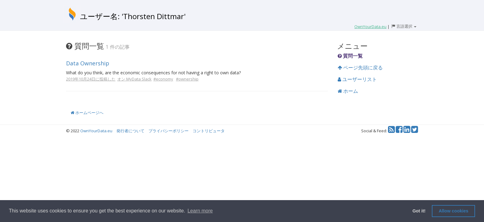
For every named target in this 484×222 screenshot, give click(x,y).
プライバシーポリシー (168, 131)
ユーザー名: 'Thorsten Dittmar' (133, 16)
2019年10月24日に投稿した (90, 79)
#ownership (187, 79)
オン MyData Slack (134, 79)
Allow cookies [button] (453, 210)
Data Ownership (87, 63)
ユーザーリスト (357, 79)
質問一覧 (350, 55)
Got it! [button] (418, 210)
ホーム (348, 91)
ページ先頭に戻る (360, 67)
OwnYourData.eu (96, 131)
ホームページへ (87, 112)
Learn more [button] (200, 210)
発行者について (130, 131)
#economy (163, 79)
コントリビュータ (209, 131)
